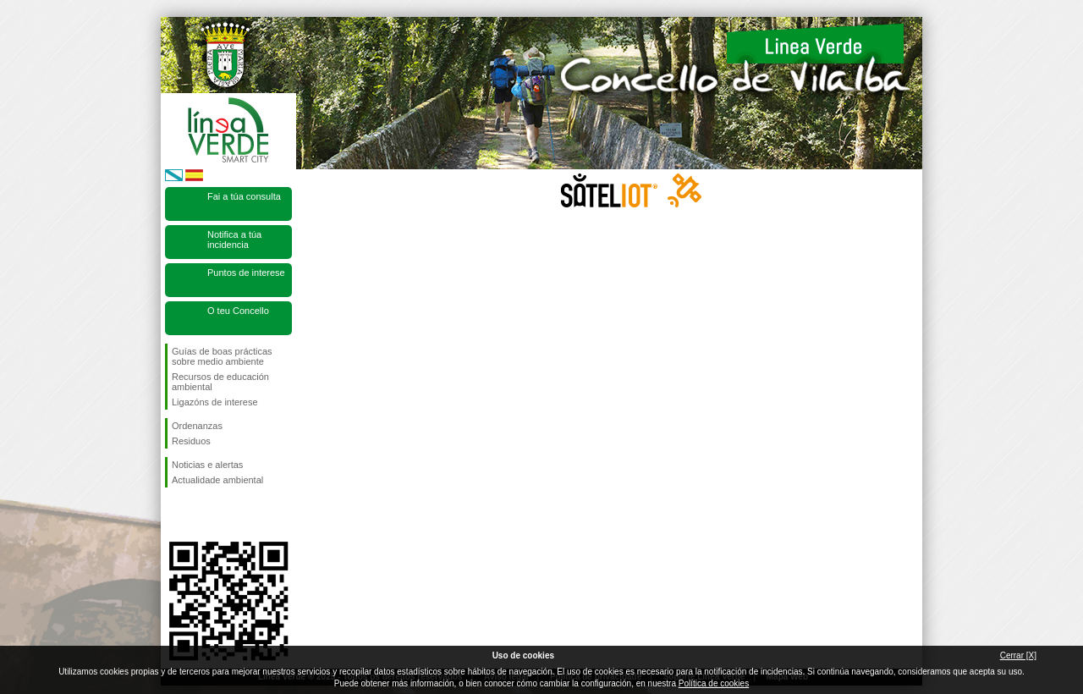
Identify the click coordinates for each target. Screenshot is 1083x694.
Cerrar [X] (1018, 655)
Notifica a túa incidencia (234, 239)
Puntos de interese (246, 272)
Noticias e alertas (207, 465)
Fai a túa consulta (244, 196)
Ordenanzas (197, 426)
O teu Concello (238, 311)
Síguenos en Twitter (203, 514)
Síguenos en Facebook (175, 514)
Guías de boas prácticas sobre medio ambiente (222, 356)
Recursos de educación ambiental (220, 382)
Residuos (191, 441)
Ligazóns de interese (215, 402)
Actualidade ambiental (217, 480)
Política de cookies (714, 683)
